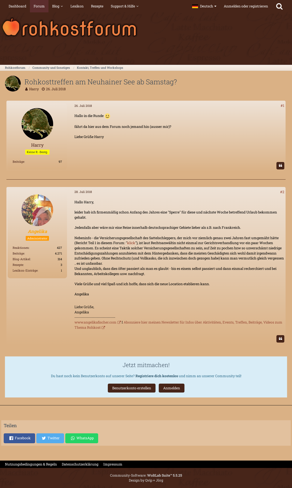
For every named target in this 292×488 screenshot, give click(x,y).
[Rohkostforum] (146, 27)
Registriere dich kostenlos (156, 375)
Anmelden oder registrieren (246, 6)
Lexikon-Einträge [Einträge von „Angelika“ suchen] (25, 270)
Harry (34, 89)
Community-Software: (146, 475)
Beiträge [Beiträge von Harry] (18, 161)
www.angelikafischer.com (95, 322)
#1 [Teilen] (282, 105)
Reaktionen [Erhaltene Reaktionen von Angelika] (21, 248)
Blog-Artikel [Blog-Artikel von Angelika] (21, 259)
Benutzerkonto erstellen (131, 388)
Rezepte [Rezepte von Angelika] (18, 265)
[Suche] (279, 6)
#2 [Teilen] (282, 191)
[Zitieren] (280, 165)
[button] (204, 6)
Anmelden (171, 388)
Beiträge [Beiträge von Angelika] (18, 253)
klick (131, 242)
